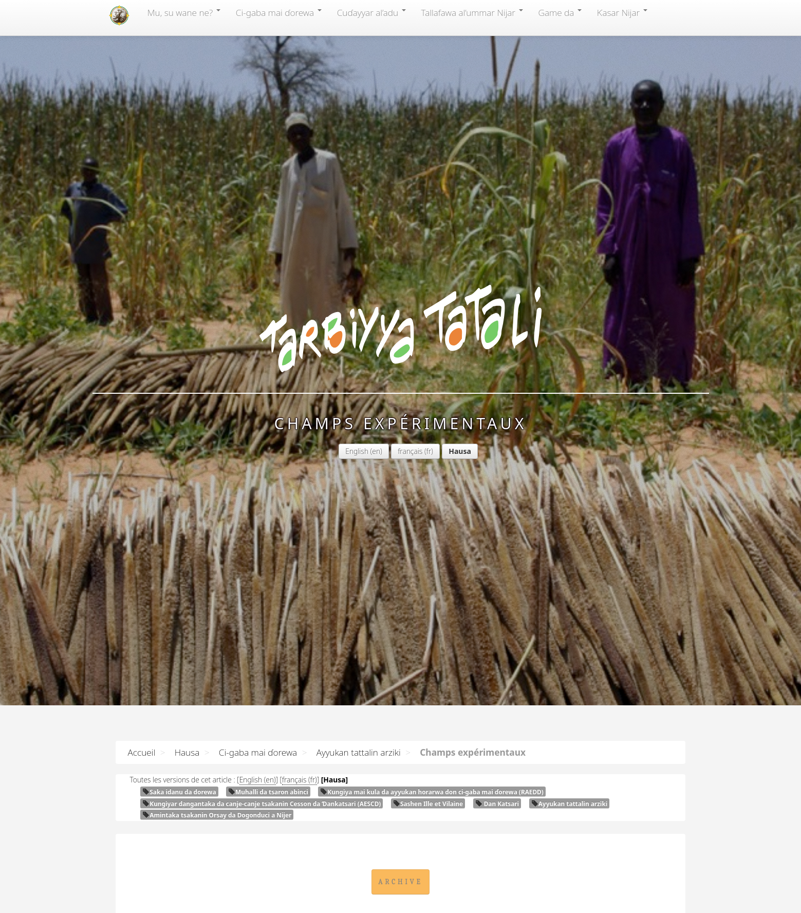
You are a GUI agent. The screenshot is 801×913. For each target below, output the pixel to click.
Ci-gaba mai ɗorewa (279, 12)
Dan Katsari (497, 803)
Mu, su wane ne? (183, 12)
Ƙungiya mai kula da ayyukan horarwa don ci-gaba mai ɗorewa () (431, 792)
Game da (560, 12)
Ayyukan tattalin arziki (358, 752)
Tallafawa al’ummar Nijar (472, 12)
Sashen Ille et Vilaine (428, 803)
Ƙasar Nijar (622, 12)
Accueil (141, 752)
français (410, 451)
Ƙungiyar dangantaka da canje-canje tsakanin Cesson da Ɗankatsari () (261, 803)
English (356, 451)
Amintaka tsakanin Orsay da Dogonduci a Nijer (216, 815)
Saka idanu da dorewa (179, 792)
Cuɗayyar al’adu (371, 12)
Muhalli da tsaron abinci (268, 792)
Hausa (187, 752)
